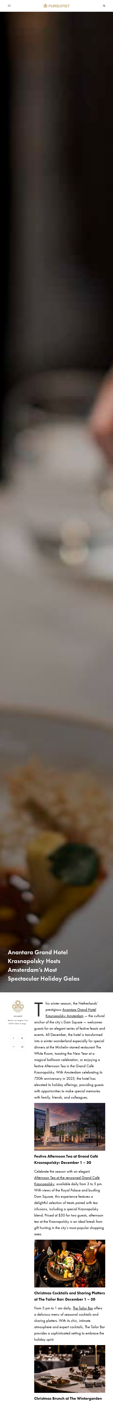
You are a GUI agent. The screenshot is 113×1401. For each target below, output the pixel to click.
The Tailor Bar (83, 1308)
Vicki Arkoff (18, 1016)
